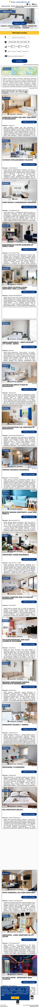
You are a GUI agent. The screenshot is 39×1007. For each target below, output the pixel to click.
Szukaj (19, 61)
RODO (2, 995)
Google (27, 987)
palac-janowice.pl (19, 2)
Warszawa (5, 98)
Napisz (37, 1006)
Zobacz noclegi (29, 122)
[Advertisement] (19, 849)
